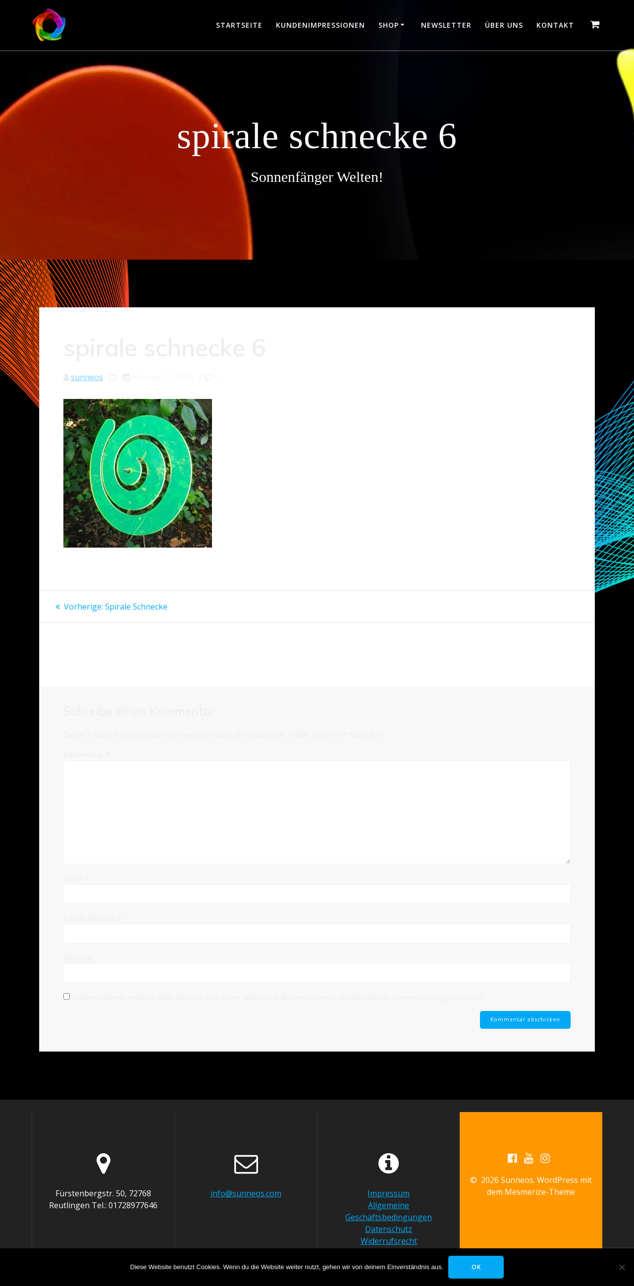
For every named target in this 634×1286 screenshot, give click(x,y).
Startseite (239, 25)
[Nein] (622, 1267)
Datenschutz (388, 1229)
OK (476, 1267)
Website (77, 957)
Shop (388, 25)
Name (76, 878)
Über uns (504, 25)
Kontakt (555, 25)
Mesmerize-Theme (540, 1191)
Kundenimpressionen (320, 25)
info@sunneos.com (246, 1193)
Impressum (389, 1193)
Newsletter (446, 25)
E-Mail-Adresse (92, 918)
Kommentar (86, 754)
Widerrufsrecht (389, 1240)
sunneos (87, 377)
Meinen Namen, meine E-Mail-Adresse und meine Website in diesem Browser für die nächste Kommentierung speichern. (278, 997)
